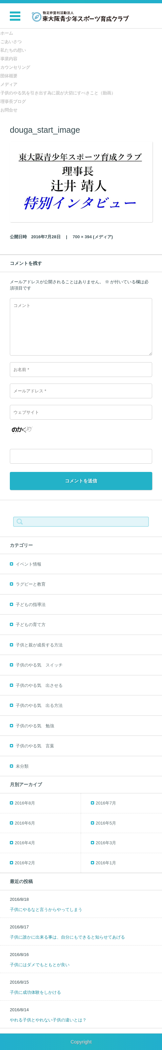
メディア (8, 84)
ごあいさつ (10, 41)
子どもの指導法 (31, 604)
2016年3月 (106, 842)
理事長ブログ (13, 101)
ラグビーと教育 (31, 584)
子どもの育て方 (31, 624)
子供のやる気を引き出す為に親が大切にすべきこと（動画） (57, 92)
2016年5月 (106, 823)
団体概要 (8, 75)
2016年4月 (25, 842)
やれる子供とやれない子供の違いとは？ (48, 1019)
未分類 (22, 766)
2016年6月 (25, 823)
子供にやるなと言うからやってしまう (46, 909)
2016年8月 (25, 803)
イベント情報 (28, 564)
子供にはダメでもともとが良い (40, 964)
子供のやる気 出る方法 (39, 705)
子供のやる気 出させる (39, 685)
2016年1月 (106, 862)
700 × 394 (82, 236)
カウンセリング (15, 66)
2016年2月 (25, 862)
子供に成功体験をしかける (35, 992)
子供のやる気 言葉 (35, 745)
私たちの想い (13, 49)
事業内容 (8, 58)
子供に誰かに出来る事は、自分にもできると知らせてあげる (67, 937)
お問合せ (8, 109)
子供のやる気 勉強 (35, 725)
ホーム (6, 32)
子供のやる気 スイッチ (39, 665)
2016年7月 (106, 803)
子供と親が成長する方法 (39, 644)
